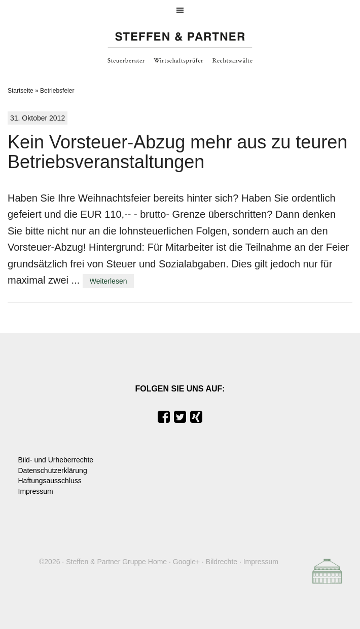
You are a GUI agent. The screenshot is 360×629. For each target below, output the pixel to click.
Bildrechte (221, 562)
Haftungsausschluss (50, 481)
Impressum (35, 491)
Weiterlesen (108, 281)
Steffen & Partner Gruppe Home (116, 562)
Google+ (186, 562)
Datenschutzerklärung (52, 470)
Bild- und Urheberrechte (56, 460)
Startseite (20, 90)
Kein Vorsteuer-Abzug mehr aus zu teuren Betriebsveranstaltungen (177, 152)
